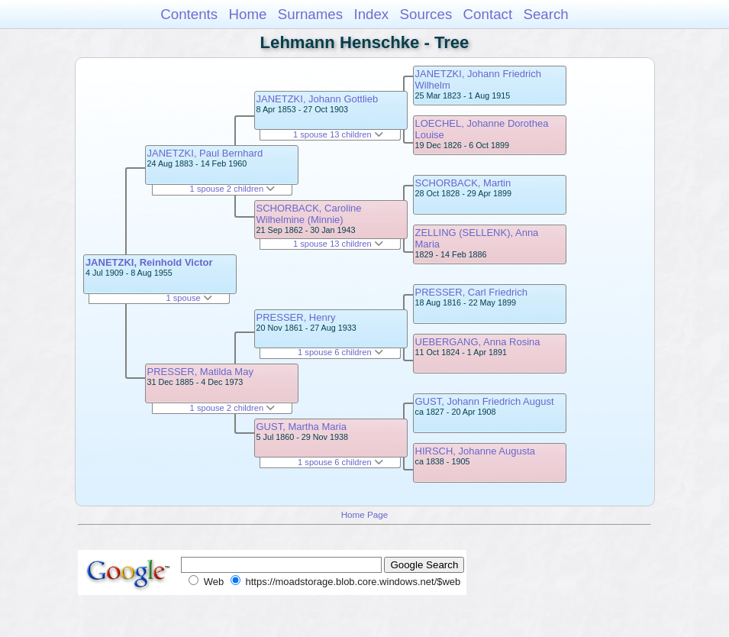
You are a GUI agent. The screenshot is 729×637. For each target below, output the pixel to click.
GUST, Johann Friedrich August (484, 401)
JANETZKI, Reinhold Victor (149, 262)
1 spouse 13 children (338, 134)
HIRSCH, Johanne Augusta (475, 451)
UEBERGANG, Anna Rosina (477, 342)
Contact (488, 14)
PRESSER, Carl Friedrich (471, 292)
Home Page (365, 514)
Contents (189, 14)
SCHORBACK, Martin (463, 183)
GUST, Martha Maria (301, 426)
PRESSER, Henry (296, 317)
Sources (426, 14)
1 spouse (188, 297)
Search (545, 14)
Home (247, 14)
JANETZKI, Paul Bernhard (205, 153)
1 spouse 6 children (340, 352)
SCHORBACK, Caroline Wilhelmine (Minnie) (309, 213)
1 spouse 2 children (233, 188)
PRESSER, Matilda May (200, 371)
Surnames (310, 14)
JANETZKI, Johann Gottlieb (317, 99)
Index (371, 14)
